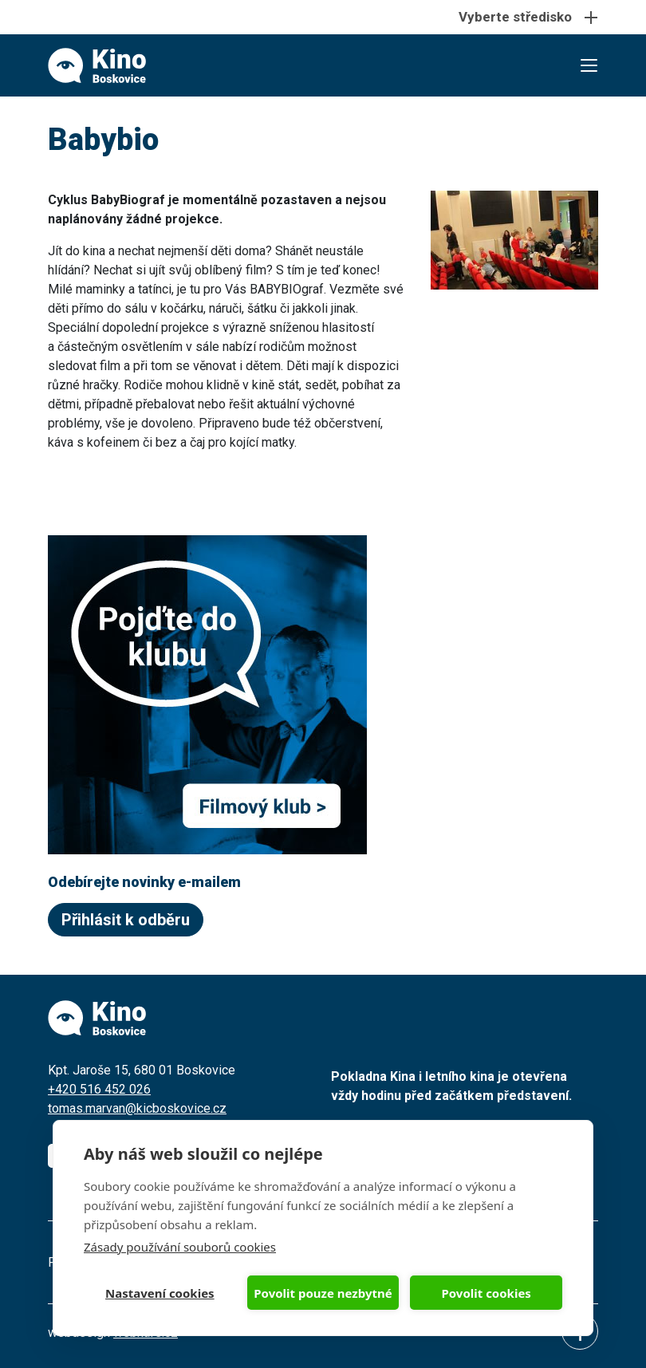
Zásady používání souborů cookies (180, 1247)
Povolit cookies (485, 1293)
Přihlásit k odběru (125, 919)
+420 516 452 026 (99, 1089)
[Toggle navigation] (323, 17)
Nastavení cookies (160, 1293)
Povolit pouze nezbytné (323, 1293)
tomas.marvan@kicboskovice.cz (137, 1108)
